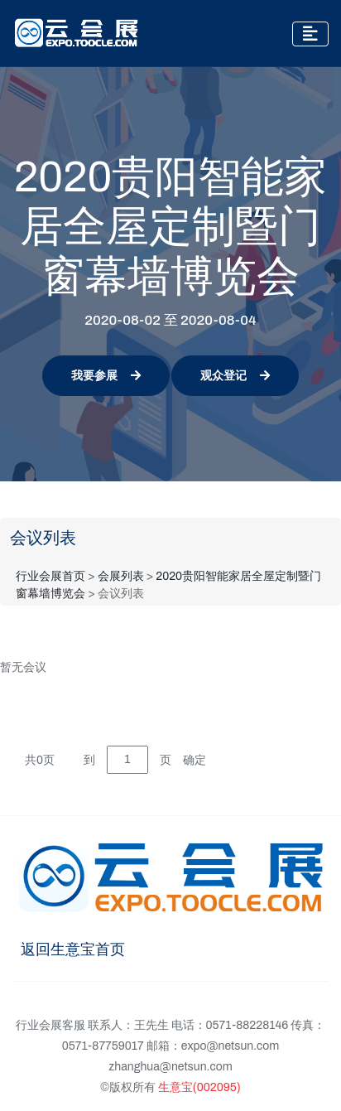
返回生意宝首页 (73, 949)
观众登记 (235, 376)
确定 (194, 760)
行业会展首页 (50, 576)
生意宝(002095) (199, 1087)
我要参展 (106, 376)
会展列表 (121, 576)
